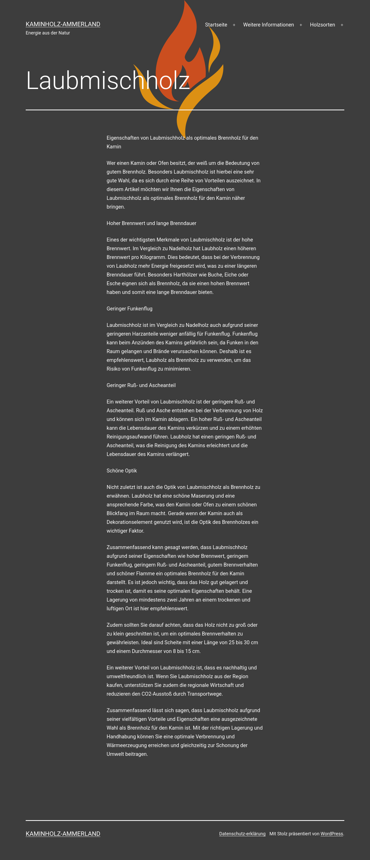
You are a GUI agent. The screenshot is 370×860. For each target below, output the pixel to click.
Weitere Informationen (268, 25)
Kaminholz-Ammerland (63, 24)
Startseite (216, 25)
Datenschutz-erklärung (242, 833)
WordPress (332, 833)
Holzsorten (322, 25)
